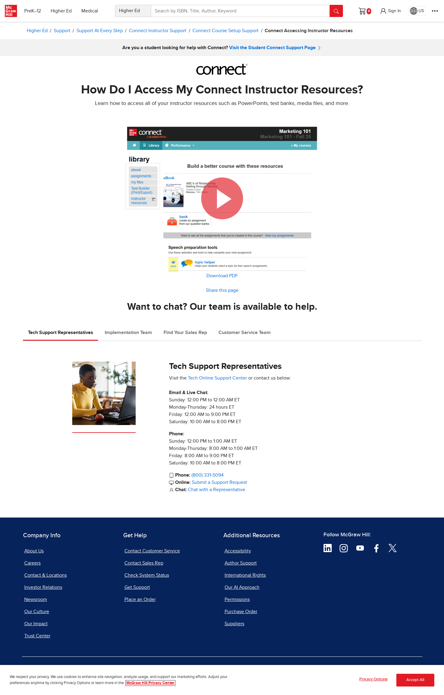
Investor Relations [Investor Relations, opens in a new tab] (43, 587)
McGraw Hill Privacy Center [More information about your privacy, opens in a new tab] (150, 683)
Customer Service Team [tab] (245, 332)
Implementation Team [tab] (128, 332)
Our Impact (36, 623)
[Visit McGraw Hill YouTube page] (360, 547)
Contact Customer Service (152, 550)
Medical (89, 10)
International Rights (245, 575)
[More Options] (435, 11)
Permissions (237, 599)
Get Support (137, 587)
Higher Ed (61, 10)
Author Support (241, 563)
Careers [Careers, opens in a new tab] (32, 563)
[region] (222, 680)
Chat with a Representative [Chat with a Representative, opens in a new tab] (216, 489)
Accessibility (238, 550)
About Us (34, 550)
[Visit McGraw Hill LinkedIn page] (328, 547)
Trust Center (37, 635)
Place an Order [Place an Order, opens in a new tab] (140, 599)
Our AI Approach (242, 587)
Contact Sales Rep (143, 563)
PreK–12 (32, 10)
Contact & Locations (45, 575)
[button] (390, 11)
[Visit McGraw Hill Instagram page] (344, 547)
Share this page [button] (222, 290)
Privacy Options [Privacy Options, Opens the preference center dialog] (373, 679)
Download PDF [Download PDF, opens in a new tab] (222, 275)
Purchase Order (241, 611)
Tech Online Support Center (217, 378)
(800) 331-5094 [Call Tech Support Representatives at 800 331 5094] (207, 475)
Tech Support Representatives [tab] (60, 332)
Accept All (415, 680)
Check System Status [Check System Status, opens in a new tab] (146, 575)
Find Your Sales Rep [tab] (185, 332)
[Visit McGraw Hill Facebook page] (376, 547)
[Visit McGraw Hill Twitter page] (392, 547)
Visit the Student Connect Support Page (272, 47)
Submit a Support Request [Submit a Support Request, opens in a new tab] (219, 482)
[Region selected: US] (417, 11)
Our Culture (36, 611)
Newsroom (35, 599)
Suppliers (234, 623)
